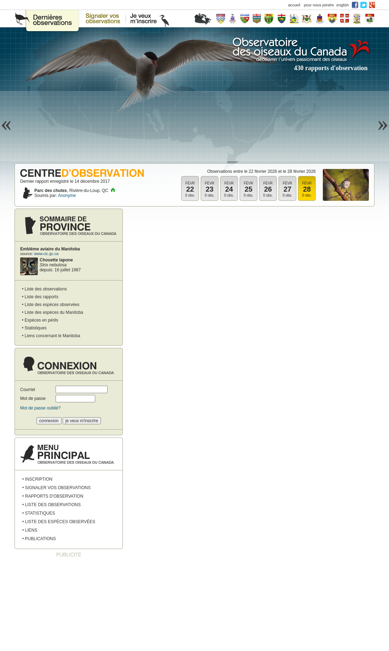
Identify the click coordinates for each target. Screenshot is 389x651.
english (343, 5)
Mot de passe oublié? (40, 408)
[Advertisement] (69, 604)
